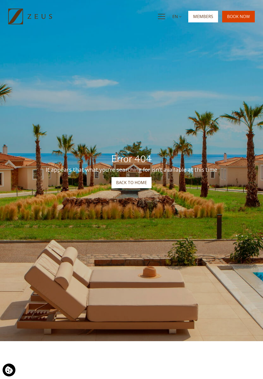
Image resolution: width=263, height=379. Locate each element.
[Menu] (161, 16)
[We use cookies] (9, 370)
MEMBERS (203, 16)
